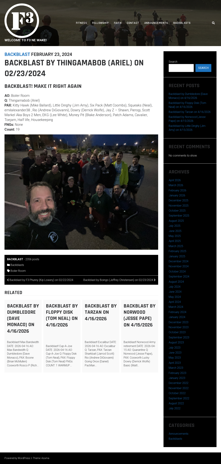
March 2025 (176, 246)
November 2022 (179, 388)
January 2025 (177, 256)
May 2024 (175, 297)
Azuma (45, 458)
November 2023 (179, 327)
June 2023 (175, 352)
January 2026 (177, 195)
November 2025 (179, 205)
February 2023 (177, 373)
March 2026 (176, 185)
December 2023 (178, 322)
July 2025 (174, 225)
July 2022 (174, 408)
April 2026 (175, 180)
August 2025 (176, 220)
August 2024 (176, 281)
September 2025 (179, 215)
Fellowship (100, 23)
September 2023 (179, 337)
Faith (118, 23)
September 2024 (179, 276)
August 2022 (176, 403)
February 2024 (177, 312)
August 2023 (176, 342)
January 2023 (177, 378)
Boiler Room (18, 270)
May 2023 (175, 357)
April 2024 (175, 302)
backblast (17, 54)
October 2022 (177, 393)
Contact (133, 23)
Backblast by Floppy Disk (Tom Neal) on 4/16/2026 (62, 315)
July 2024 (174, 286)
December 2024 (178, 261)
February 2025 (177, 251)
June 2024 (175, 291)
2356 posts (32, 259)
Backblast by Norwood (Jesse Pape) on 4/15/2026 (140, 315)
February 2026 (177, 190)
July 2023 (174, 347)
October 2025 (177, 210)
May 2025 (175, 236)
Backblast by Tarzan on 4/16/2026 (101, 312)
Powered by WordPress (17, 458)
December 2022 (178, 383)
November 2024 (179, 266)
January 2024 (177, 317)
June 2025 (175, 231)
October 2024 (177, 271)
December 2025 (178, 200)
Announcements (156, 23)
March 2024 (176, 307)
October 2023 (177, 332)
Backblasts (182, 23)
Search (173, 61)
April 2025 (175, 241)
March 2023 (176, 367)
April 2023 (175, 362)
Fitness (81, 23)
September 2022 (179, 398)
